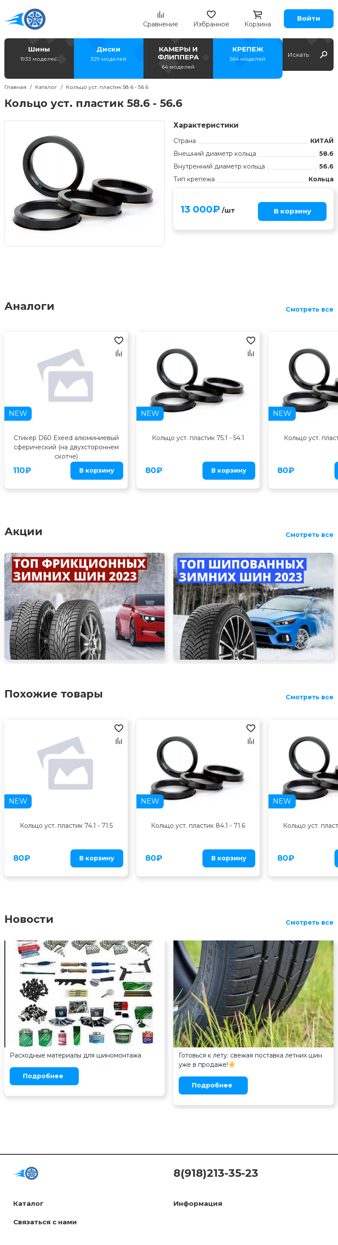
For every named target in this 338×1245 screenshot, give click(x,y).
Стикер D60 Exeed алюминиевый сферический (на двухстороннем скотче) (66, 447)
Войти (308, 18)
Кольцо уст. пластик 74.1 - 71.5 (66, 826)
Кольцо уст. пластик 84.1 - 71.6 (198, 826)
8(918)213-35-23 (215, 1173)
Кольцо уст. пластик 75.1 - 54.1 (198, 438)
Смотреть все (310, 309)
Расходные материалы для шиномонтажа (75, 1055)
